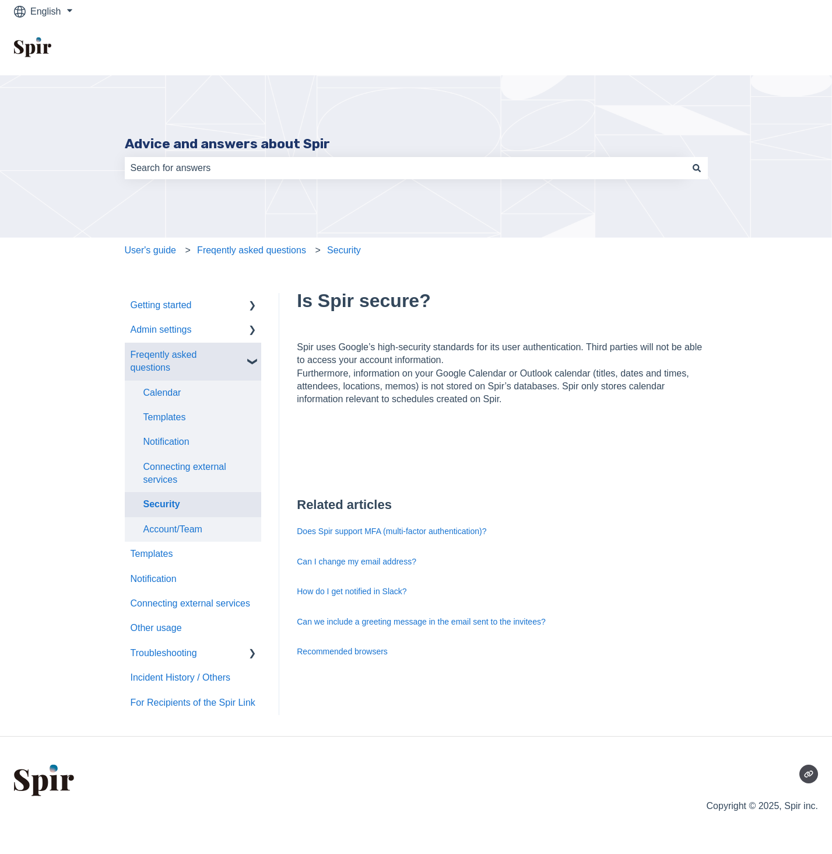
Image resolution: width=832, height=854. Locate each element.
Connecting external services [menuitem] (184, 473)
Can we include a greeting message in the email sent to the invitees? (421, 621)
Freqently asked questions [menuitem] (164, 361)
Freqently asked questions (251, 250)
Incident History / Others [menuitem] (181, 677)
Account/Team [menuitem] (172, 529)
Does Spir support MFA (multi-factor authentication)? (391, 531)
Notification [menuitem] (166, 442)
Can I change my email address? (356, 561)
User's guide (150, 250)
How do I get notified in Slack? (351, 591)
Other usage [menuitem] (156, 628)
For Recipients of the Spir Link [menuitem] (193, 702)
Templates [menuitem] (164, 417)
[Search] (697, 168)
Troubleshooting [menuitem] (164, 653)
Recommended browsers (342, 651)
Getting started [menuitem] (161, 305)
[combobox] (405, 168)
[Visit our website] (808, 774)
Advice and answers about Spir (227, 143)
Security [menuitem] (161, 504)
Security (344, 250)
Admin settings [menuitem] (161, 329)
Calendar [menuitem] (162, 393)
